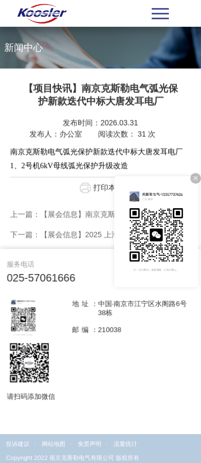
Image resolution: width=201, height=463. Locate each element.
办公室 (70, 138)
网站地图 (53, 449)
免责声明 (89, 449)
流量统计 (125, 449)
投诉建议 (17, 449)
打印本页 (108, 191)
